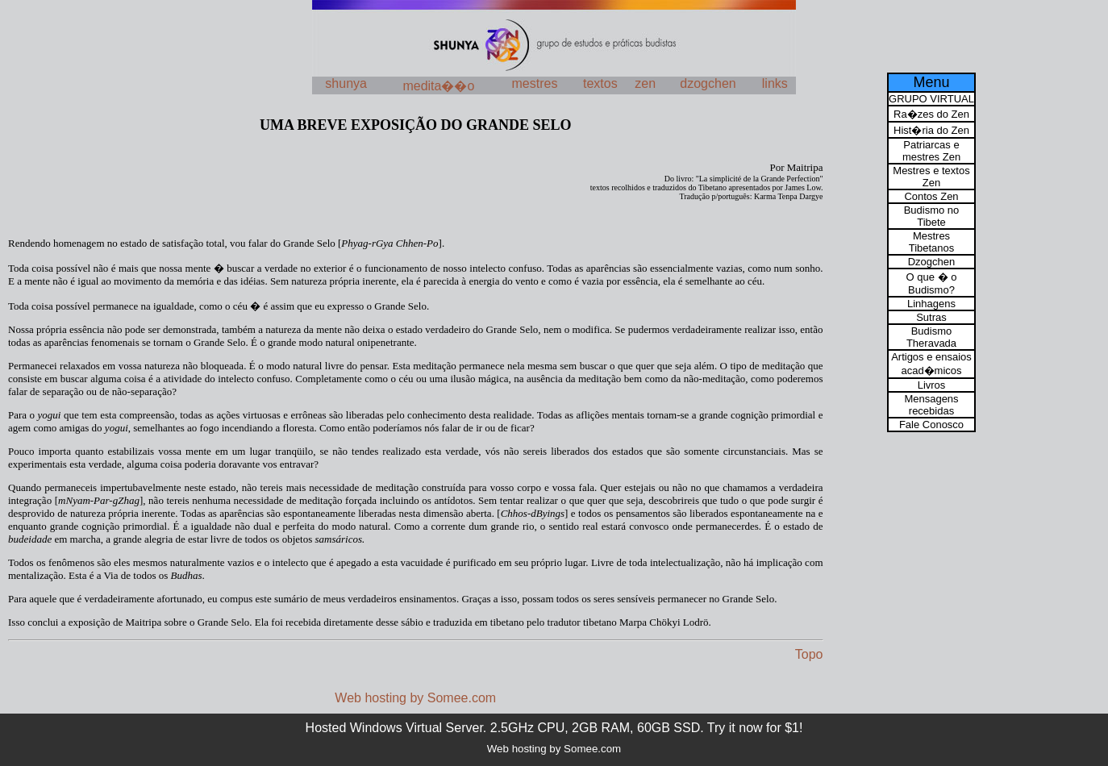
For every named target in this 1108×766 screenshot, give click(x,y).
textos (600, 83)
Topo (809, 654)
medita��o (438, 86)
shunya (346, 83)
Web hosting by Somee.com (415, 698)
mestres (535, 83)
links (775, 83)
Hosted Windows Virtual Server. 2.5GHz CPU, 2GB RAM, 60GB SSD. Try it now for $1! (554, 728)
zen (645, 83)
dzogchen (707, 83)
